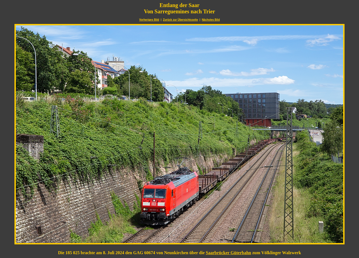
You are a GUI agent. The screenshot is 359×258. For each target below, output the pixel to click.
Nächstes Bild (211, 19)
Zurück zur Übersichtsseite (180, 19)
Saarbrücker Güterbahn (228, 252)
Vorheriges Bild (149, 19)
